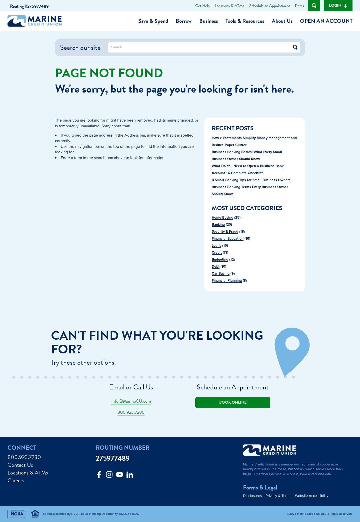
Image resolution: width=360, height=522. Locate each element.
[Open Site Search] (314, 5)
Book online (232, 402)
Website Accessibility (311, 495)
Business (208, 21)
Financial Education (228, 238)
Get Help (202, 6)
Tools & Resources (245, 21)
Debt (216, 266)
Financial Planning (227, 280)
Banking (218, 224)
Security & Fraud (225, 231)
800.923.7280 (131, 412)
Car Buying (221, 273)
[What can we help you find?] (204, 47)
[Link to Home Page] (37, 21)
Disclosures (252, 495)
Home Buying (222, 217)
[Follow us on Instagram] (109, 476)
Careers (16, 480)
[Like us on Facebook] (99, 476)
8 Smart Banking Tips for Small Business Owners (251, 179)
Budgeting (220, 259)
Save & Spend (153, 21)
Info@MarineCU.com (131, 401)
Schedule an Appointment (269, 6)
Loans (216, 245)
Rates (299, 6)
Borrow (184, 21)
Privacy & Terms (278, 495)
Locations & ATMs (229, 6)
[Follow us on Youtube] (119, 476)
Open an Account (326, 21)
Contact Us (20, 465)
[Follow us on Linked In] (129, 476)
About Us (282, 21)
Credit (217, 252)
